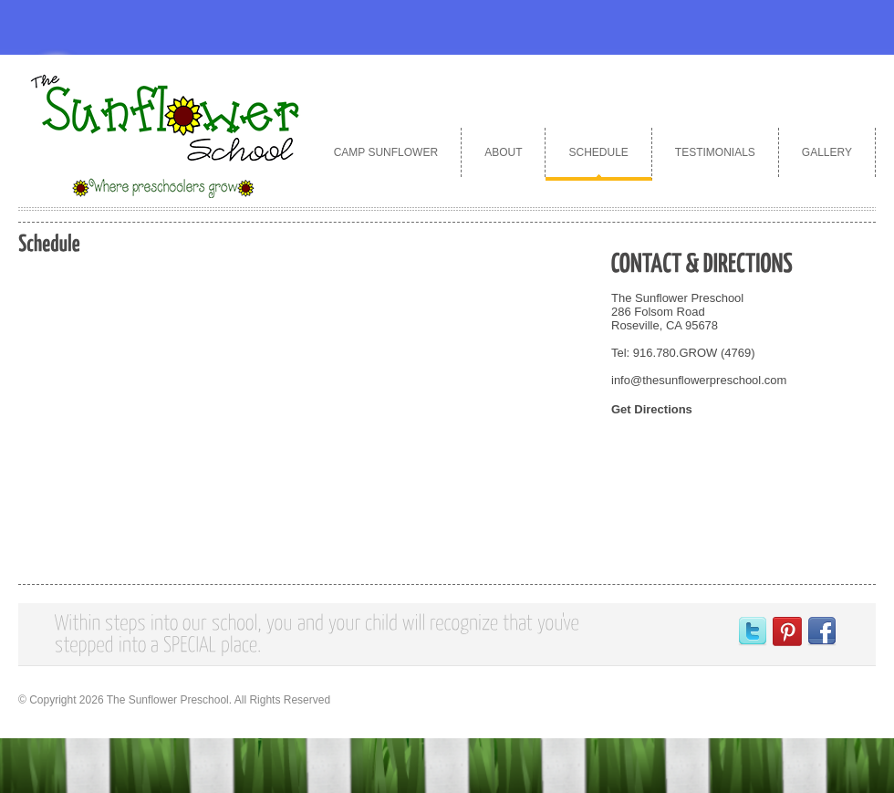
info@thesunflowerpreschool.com (698, 380)
